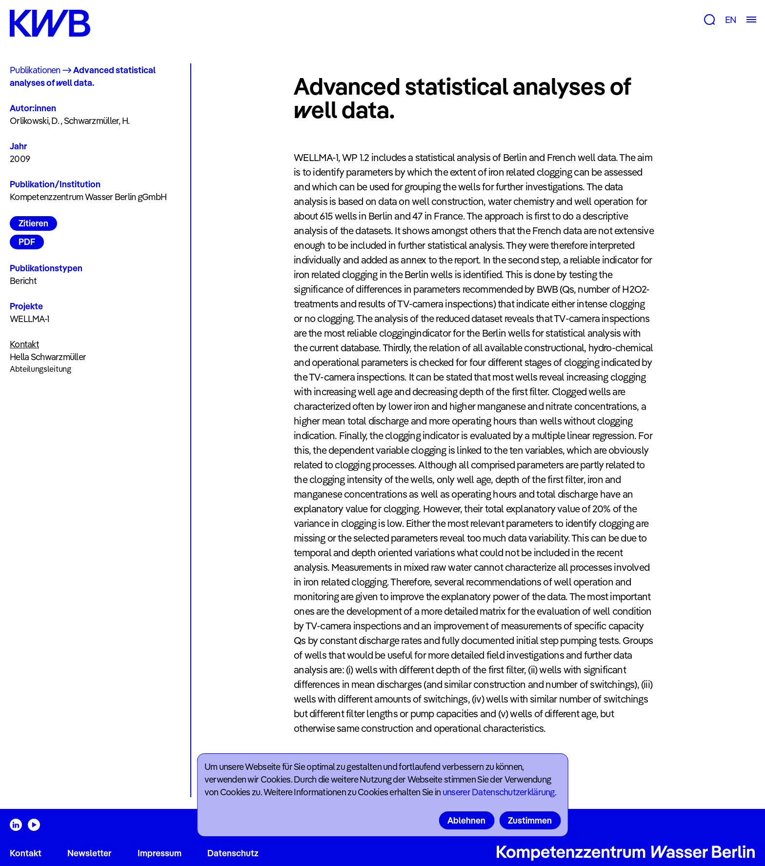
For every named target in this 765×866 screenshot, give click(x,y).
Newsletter (89, 853)
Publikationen (35, 70)
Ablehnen (466, 820)
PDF (27, 241)
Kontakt (25, 853)
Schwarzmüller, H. (97, 120)
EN (730, 19)
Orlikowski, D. (34, 120)
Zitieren (33, 223)
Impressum (159, 853)
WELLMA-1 (29, 318)
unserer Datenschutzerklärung (499, 792)
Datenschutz (233, 853)
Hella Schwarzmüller (48, 357)
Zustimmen (530, 820)
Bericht (23, 280)
